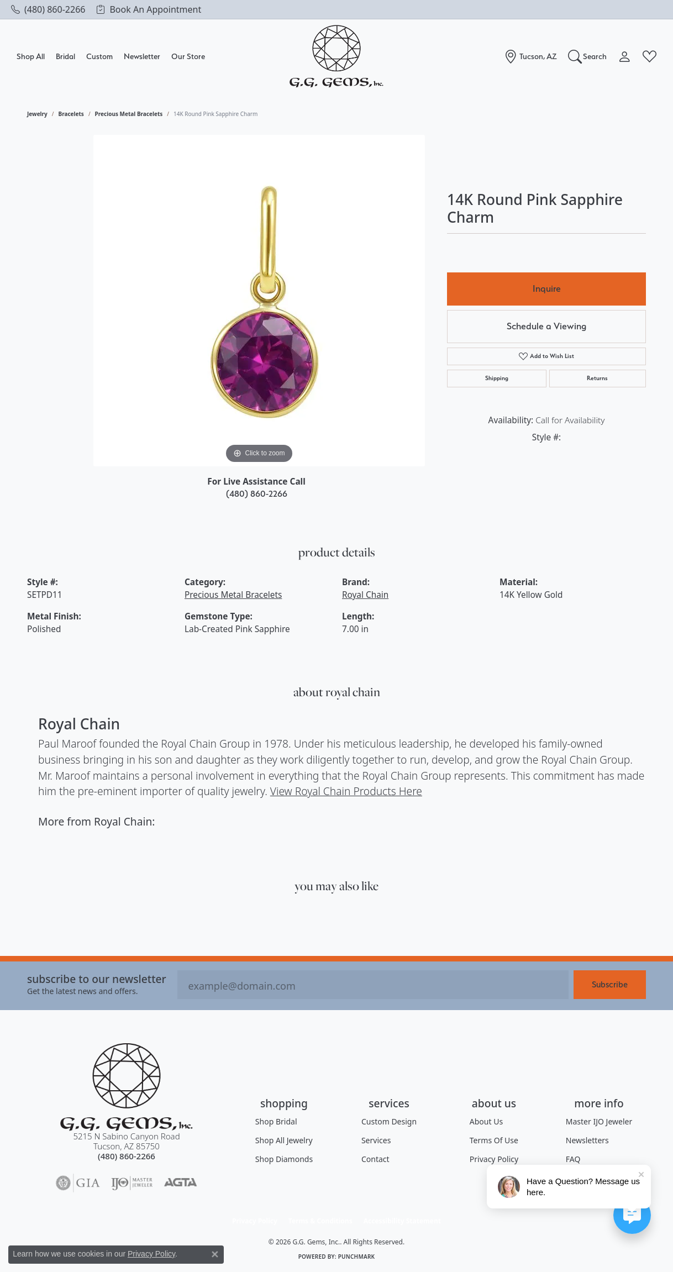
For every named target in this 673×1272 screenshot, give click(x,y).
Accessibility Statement (402, 1221)
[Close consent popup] (215, 1254)
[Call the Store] (126, 1155)
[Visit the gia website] (78, 1183)
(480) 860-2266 (256, 493)
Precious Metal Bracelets (129, 114)
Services (376, 1140)
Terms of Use (494, 1140)
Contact (375, 1159)
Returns (597, 378)
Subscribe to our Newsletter (96, 979)
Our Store (188, 56)
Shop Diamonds (284, 1159)
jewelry (37, 114)
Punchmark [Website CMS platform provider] (356, 1256)
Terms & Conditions (320, 1221)
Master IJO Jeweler (599, 1121)
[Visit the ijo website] (132, 1183)
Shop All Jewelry (284, 1140)
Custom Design (389, 1121)
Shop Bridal (276, 1121)
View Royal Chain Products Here (346, 791)
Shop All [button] (31, 56)
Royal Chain (365, 595)
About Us (486, 1121)
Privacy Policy (494, 1159)
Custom (99, 56)
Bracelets (71, 114)
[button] (587, 56)
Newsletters (587, 1140)
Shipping (496, 378)
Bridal (65, 56)
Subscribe (610, 984)
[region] (259, 300)
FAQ (573, 1159)
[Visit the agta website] (180, 1183)
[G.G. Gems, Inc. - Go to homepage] (126, 1087)
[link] (48, 9)
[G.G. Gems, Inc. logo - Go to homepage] (336, 56)
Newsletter (142, 56)
